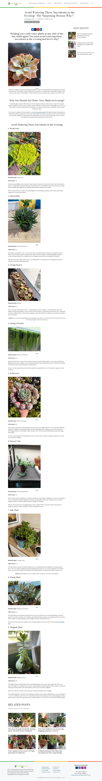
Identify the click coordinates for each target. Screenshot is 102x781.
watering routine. (41, 112)
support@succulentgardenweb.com (80, 775)
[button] (92, 3)
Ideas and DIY (84, 3)
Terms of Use (56, 772)
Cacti (49, 3)
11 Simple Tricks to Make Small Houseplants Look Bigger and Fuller (85, 44)
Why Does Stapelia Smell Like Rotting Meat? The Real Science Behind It (21, 730)
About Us (55, 768)
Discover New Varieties (37, 3)
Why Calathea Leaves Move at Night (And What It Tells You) (21, 752)
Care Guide (57, 3)
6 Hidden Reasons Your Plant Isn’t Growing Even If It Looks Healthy (50, 752)
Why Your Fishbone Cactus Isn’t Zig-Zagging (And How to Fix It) (51, 730)
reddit (37, 88)
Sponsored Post (46, 772)
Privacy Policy (57, 770)
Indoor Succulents (70, 3)
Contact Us (56, 767)
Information (45, 767)
